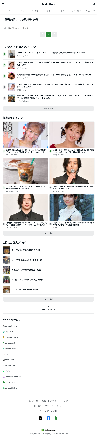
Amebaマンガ (10, 365)
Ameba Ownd (10, 348)
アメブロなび (10, 382)
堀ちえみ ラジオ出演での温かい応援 (26, 270)
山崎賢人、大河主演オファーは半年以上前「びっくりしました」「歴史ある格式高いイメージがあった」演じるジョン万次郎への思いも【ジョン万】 (26, 225)
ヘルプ (65, 401)
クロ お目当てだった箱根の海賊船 (25, 289)
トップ (7, 11)
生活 (62, 11)
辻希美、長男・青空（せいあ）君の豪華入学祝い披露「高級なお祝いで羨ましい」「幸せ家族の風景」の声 (73, 151)
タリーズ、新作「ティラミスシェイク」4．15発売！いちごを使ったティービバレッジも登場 (26, 187)
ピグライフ (9, 371)
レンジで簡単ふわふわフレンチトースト (28, 260)
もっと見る (48, 108)
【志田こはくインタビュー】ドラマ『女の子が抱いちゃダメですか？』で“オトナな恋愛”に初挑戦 (73, 224)
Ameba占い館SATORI (13, 377)
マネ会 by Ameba (11, 337)
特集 (48, 11)
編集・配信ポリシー (50, 401)
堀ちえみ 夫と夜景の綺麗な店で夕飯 (26, 250)
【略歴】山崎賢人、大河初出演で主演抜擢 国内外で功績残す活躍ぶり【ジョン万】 (73, 187)
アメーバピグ (10, 354)
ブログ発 (34, 11)
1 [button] (48, 34)
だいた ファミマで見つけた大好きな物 (27, 279)
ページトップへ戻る (48, 308)
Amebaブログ (10, 343)
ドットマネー (10, 332)
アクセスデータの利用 (48, 411)
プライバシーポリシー (54, 406)
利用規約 (37, 406)
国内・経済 (76, 11)
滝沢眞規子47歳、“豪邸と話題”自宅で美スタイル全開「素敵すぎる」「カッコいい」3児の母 (54, 74)
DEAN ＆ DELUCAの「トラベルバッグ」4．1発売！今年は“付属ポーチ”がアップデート (52, 52)
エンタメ (20, 11)
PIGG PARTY (9, 360)
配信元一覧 (33, 401)
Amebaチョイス (11, 326)
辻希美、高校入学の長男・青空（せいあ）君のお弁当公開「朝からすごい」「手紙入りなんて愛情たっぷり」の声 (26, 151)
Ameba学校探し (11, 388)
